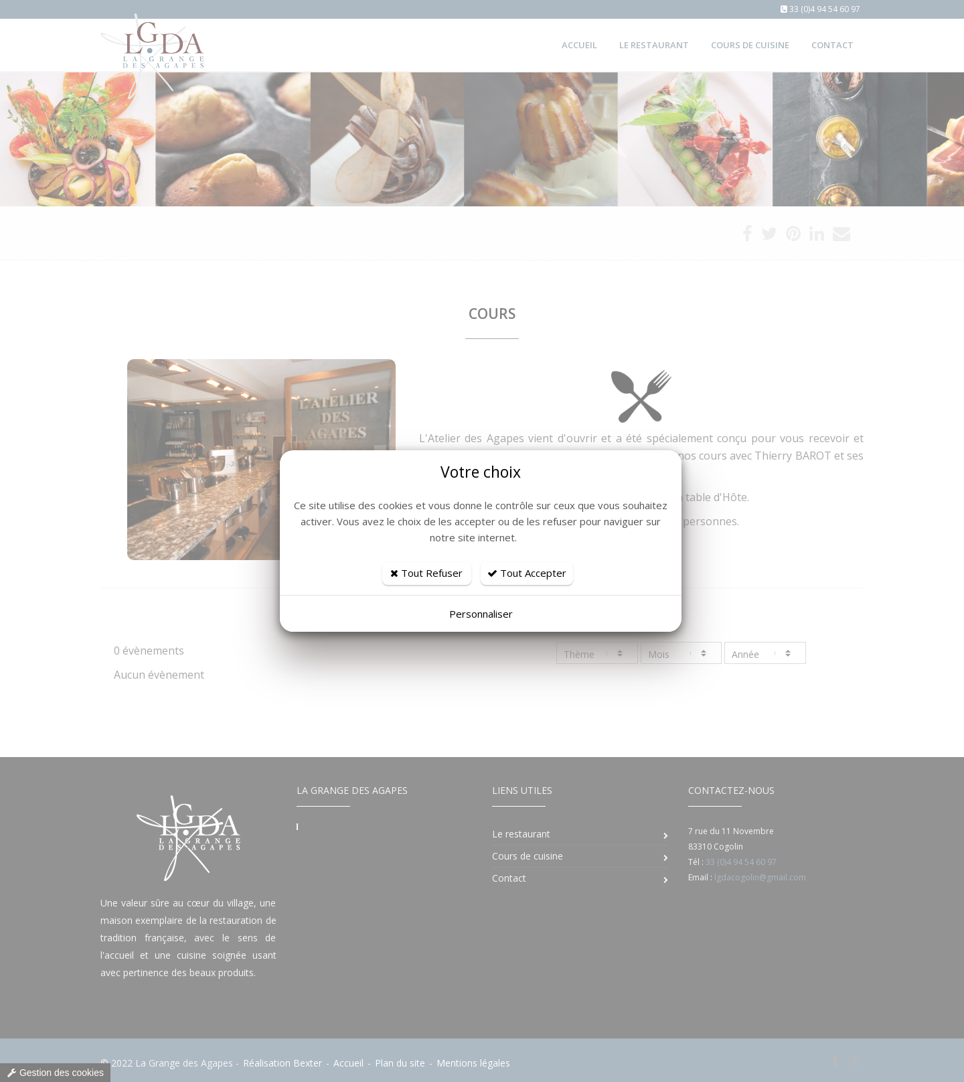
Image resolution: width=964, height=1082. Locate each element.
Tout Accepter (526, 573)
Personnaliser (481, 613)
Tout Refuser (426, 573)
